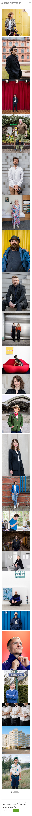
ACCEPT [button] (16, 811)
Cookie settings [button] (8, 811)
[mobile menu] (29, 2)
